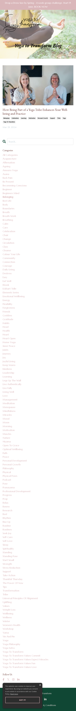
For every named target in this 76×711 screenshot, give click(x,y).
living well (8, 391)
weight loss (9, 609)
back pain (7, 177)
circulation (8, 242)
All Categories (10, 154)
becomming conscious (15, 185)
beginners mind (11, 193)
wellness (7, 617)
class (5, 246)
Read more (14, 694)
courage (7, 265)
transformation (11, 590)
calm (5, 223)
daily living (9, 269)
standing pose (10, 556)
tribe (58, 118)
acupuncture (9, 158)
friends (6, 311)
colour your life (11, 254)
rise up (6, 521)
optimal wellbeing (13, 449)
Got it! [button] (22, 700)
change (7, 238)
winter (6, 621)
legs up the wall (12, 380)
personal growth (43, 118)
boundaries (8, 208)
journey (7, 353)
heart (6, 334)
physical (7, 472)
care (5, 227)
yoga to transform (9, 122)
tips (5, 586)
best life (7, 200)
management (10, 399)
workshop (8, 628)
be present (8, 181)
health (6, 330)
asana (6, 174)
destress (7, 273)
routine (7, 525)
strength (7, 563)
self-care (8, 537)
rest (5, 514)
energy (6, 300)
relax (5, 502)
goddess (7, 315)
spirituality (8, 548)
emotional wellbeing (14, 296)
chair (5, 235)
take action (9, 575)
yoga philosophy (11, 644)
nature (6, 437)
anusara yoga (10, 170)
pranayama (9, 487)
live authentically (12, 384)
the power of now (13, 583)
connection (9, 261)
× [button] (40, 685)
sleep (5, 544)
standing (7, 552)
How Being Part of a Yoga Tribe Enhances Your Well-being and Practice (35, 112)
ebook (6, 284)
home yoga (9, 342)
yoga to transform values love (20, 667)
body (5, 204)
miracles (7, 414)
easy (5, 277)
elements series (11, 292)
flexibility (7, 304)
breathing (8, 219)
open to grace (11, 445)
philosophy (8, 468)
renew (6, 506)
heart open (9, 338)
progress (7, 495)
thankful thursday (12, 579)
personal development (15, 460)
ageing (6, 166)
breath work (9, 216)
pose (5, 483)
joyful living (9, 361)
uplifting (7, 602)
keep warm (9, 365)
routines (7, 529)
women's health (11, 625)
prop (5, 498)
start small (8, 560)
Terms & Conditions (46, 705)
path (5, 453)
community (9, 258)
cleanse (7, 250)
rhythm (7, 517)
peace (6, 456)
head (5, 326)
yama (6, 632)
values (6, 605)
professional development (17, 491)
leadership (8, 372)
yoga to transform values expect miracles (25, 659)
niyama (7, 441)
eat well (7, 281)
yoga (64, 118)
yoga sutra (9, 647)
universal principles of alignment (20, 598)
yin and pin (9, 636)
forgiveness (9, 307)
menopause (9, 407)
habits (6, 323)
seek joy (7, 533)
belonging (6, 118)
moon (6, 422)
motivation (32, 118)
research (7, 510)
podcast (7, 479)
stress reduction (11, 567)
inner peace (9, 345)
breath (6, 212)
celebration (15, 118)
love (5, 395)
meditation (9, 403)
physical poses (10, 475)
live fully (7, 388)
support (52, 118)
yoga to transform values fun (19, 663)
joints (5, 349)
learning (23, 118)
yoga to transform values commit (21, 655)
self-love (7, 540)
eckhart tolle (9, 288)
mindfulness (9, 411)
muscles (7, 433)
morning (7, 426)
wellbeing (8, 613)
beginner (7, 189)
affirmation (9, 162)
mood (6, 418)
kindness (7, 368)
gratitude (8, 319)
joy (4, 357)
